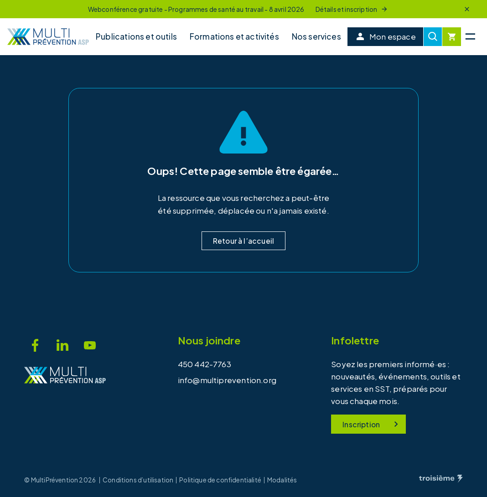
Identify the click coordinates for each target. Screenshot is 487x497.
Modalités (282, 480)
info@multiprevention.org (227, 380)
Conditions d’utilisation (138, 480)
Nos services (316, 36)
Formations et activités (234, 36)
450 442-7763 (204, 364)
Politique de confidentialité (220, 480)
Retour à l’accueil (243, 240)
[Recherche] (433, 36)
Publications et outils (136, 36)
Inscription (372, 424)
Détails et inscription (352, 9)
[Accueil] (48, 36)
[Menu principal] (470, 36)
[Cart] (451, 36)
